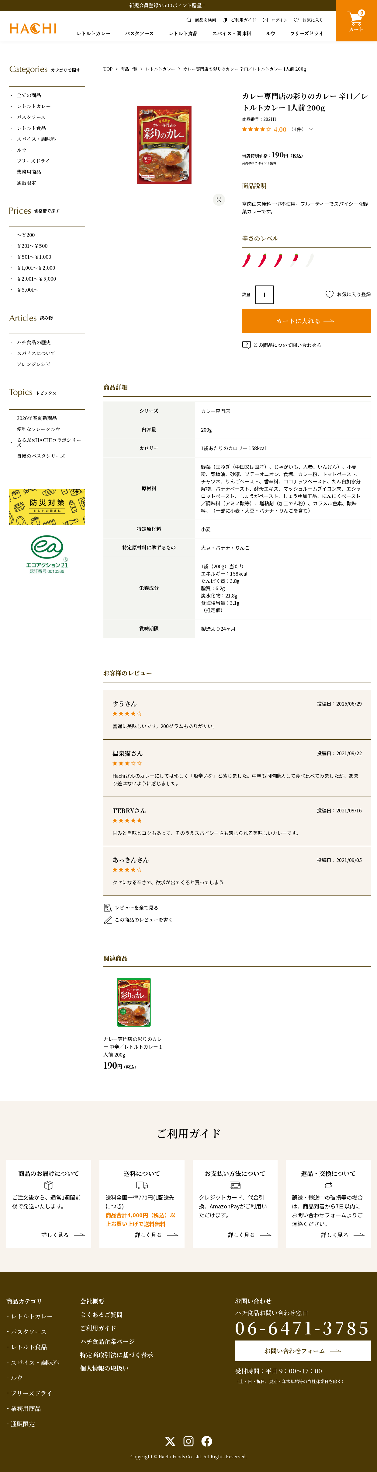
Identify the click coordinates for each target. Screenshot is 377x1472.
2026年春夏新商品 (37, 418)
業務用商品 (29, 172)
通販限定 (26, 182)
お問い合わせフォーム (295, 1350)
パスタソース (139, 33)
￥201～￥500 (32, 246)
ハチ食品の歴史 (34, 342)
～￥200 (26, 235)
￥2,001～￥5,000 (36, 278)
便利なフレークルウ (38, 429)
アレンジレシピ (33, 364)
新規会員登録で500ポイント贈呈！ (167, 5)
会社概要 (92, 1301)
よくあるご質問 (101, 1314)
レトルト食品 (183, 33)
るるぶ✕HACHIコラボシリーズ (49, 442)
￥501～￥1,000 (34, 256)
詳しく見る (55, 1235)
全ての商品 (29, 95)
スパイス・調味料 (231, 33)
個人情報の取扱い (104, 1368)
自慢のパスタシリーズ (41, 456)
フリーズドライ (306, 33)
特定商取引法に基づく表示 (116, 1354)
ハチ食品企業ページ (107, 1341)
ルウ (270, 33)
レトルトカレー (93, 33)
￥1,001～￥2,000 (36, 267)
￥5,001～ (28, 289)
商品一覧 (128, 69)
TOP (107, 69)
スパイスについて (36, 353)
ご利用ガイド (98, 1327)
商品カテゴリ (24, 1301)
